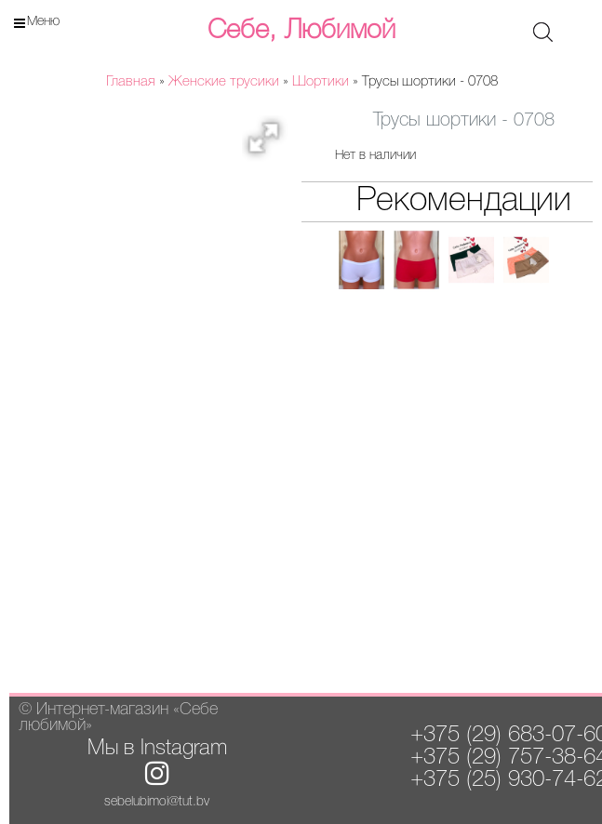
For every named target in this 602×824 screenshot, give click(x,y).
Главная (130, 81)
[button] (270, 143)
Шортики (320, 81)
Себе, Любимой (301, 31)
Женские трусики (223, 81)
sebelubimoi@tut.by (156, 802)
